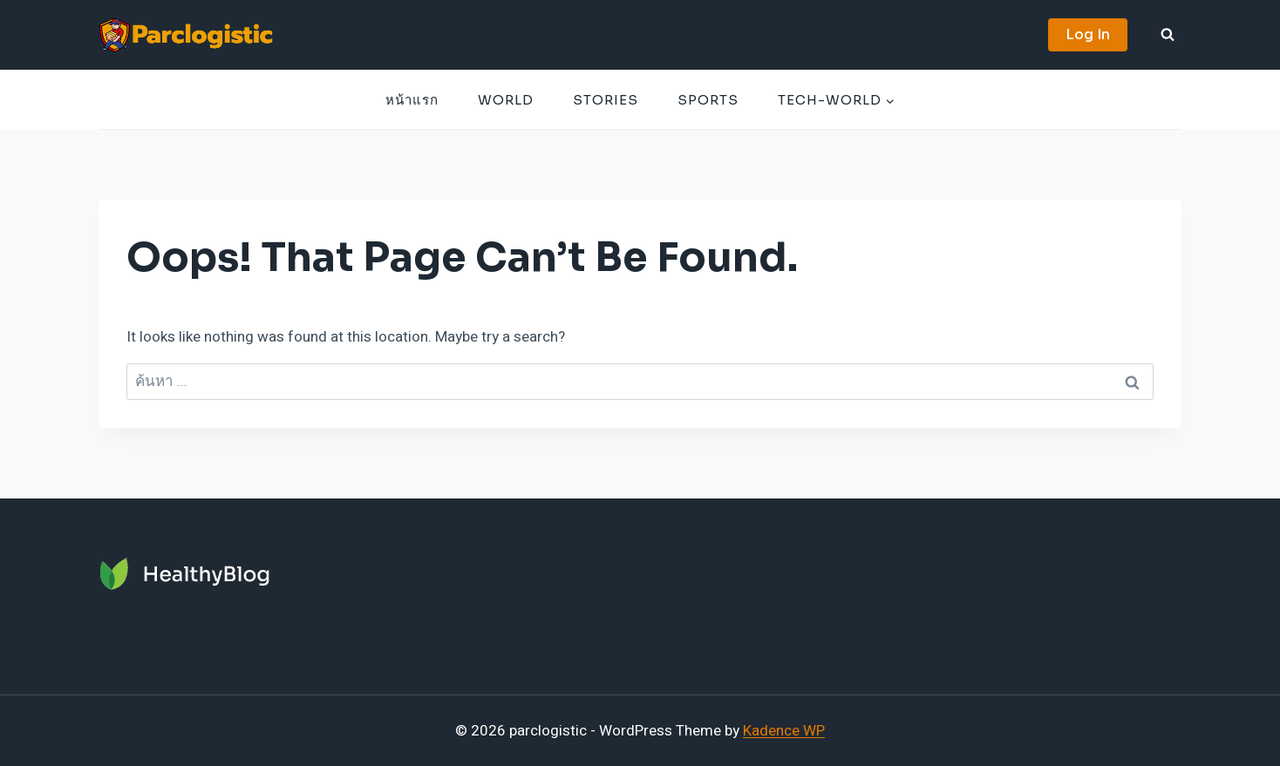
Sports (708, 100)
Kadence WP (784, 731)
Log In (1088, 34)
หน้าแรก (412, 100)
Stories (605, 100)
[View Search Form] (1167, 35)
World (506, 100)
